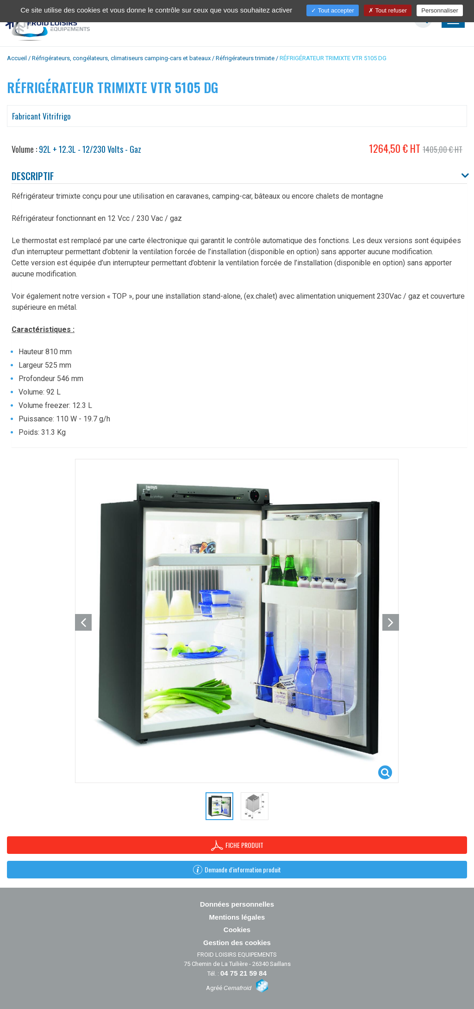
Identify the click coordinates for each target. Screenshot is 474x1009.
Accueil (17, 58)
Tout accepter (332, 10)
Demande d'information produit (237, 869)
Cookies (237, 930)
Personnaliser (439, 10)
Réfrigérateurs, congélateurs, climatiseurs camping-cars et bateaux (121, 58)
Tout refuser (387, 10)
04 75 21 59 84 (243, 973)
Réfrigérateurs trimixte (245, 58)
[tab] (239, 176)
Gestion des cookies (237, 942)
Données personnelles (237, 904)
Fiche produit (237, 845)
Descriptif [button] (33, 176)
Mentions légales (237, 917)
